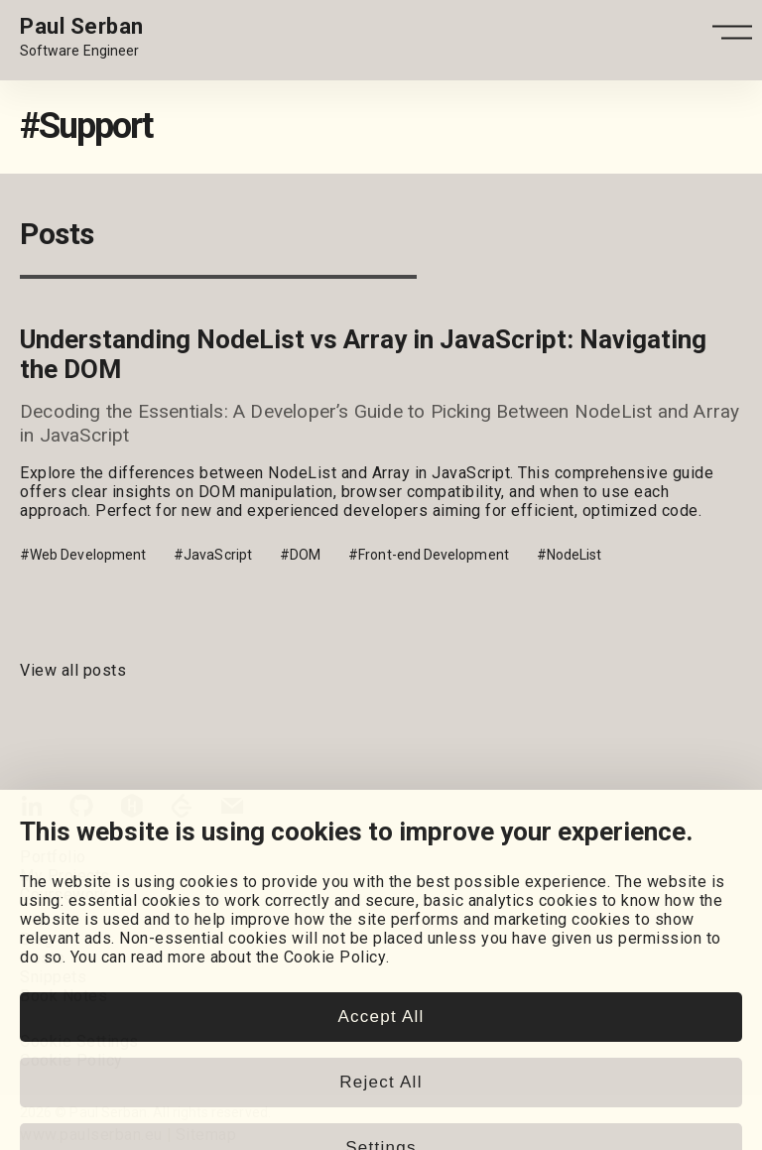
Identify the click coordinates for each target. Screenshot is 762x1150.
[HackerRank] (132, 810)
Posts (42, 958)
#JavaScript (213, 555)
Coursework (64, 894)
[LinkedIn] (32, 810)
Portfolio (53, 856)
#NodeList (569, 555)
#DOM (300, 555)
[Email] (232, 810)
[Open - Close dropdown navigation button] (732, 38)
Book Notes (63, 995)
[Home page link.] (82, 38)
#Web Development (83, 555)
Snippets (53, 976)
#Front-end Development (428, 555)
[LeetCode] (181, 810)
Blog (37, 939)
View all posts (73, 670)
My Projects (65, 875)
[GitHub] (81, 810)
